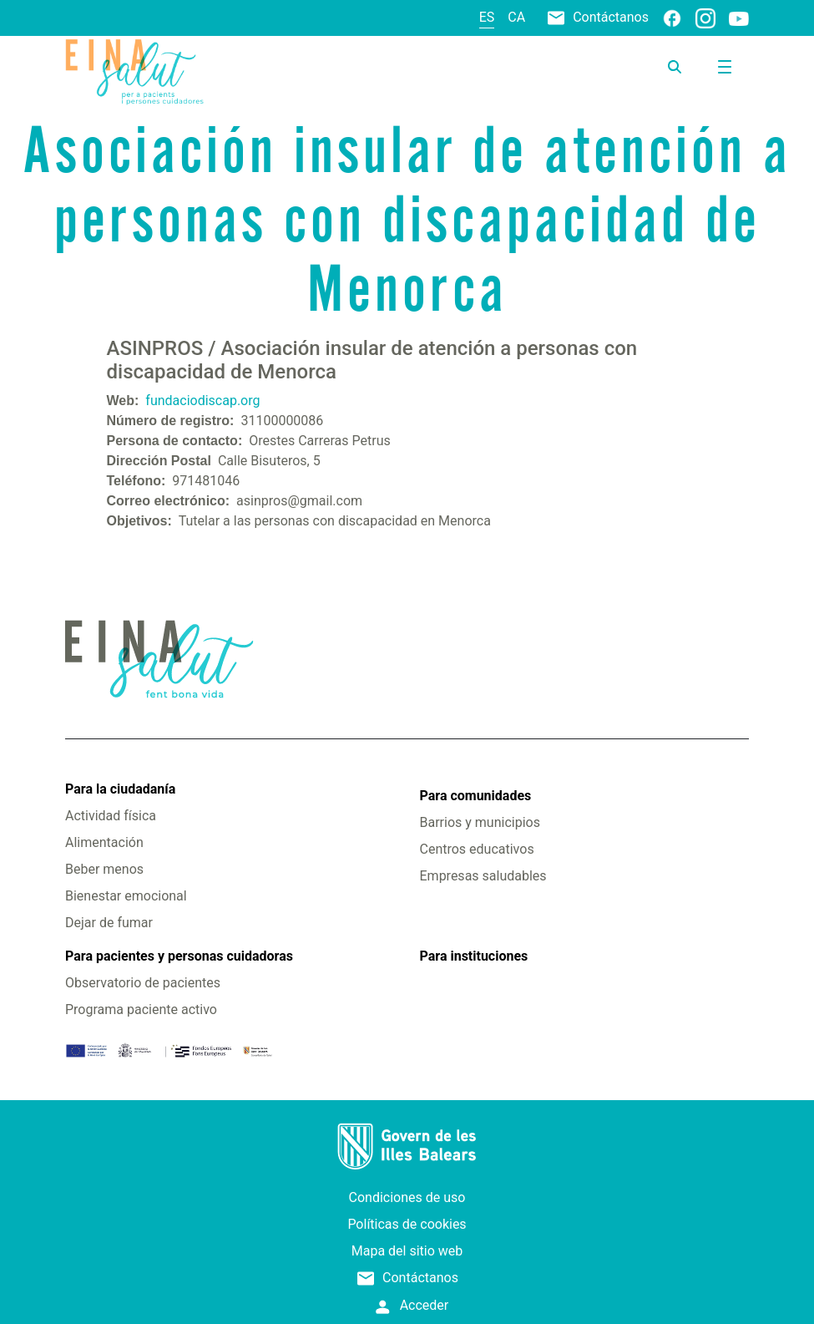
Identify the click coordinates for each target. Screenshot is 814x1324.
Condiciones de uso (407, 1197)
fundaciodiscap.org (202, 400)
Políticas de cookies (406, 1224)
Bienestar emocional (126, 896)
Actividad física (110, 816)
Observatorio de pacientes (142, 983)
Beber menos (104, 869)
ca (516, 17)
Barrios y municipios (480, 822)
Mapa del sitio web (407, 1251)
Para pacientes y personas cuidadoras (179, 956)
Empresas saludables (483, 876)
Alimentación (104, 842)
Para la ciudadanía (120, 789)
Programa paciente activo (141, 1009)
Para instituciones (474, 956)
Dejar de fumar (109, 923)
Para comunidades (476, 796)
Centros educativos (477, 849)
